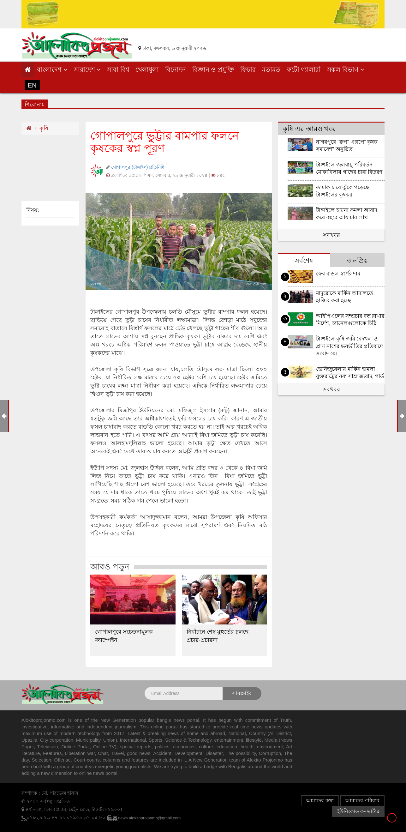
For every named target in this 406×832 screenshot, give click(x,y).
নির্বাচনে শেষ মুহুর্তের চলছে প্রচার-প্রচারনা (217, 636)
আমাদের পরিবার (362, 800)
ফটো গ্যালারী (304, 69)
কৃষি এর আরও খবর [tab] (309, 128)
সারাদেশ (87, 69)
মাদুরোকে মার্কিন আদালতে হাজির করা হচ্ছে (344, 297)
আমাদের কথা (319, 800)
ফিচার (248, 69)
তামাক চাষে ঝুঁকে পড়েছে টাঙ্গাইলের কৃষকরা (342, 191)
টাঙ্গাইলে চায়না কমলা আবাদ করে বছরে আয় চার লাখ (346, 213)
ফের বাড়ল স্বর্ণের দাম (338, 274)
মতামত (271, 69)
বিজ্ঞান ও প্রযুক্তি (213, 69)
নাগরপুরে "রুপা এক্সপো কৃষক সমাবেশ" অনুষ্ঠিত (347, 145)
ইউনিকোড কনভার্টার (358, 811)
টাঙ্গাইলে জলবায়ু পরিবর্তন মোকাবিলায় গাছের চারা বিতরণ (349, 168)
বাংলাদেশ (52, 69)
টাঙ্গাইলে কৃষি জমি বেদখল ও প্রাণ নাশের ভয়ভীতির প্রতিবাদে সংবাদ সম (349, 346)
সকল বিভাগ (345, 69)
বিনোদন (175, 69)
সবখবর (331, 235)
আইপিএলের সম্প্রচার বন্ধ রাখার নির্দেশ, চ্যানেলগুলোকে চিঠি (350, 319)
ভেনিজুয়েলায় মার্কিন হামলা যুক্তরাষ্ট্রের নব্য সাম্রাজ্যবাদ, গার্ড (350, 372)
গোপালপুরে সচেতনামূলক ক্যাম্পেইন (124, 636)
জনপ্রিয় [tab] (357, 260)
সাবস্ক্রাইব (242, 693)
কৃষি (43, 128)
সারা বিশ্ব (118, 69)
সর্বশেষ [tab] (304, 260)
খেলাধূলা (147, 69)
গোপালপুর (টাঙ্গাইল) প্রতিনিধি (138, 167)
